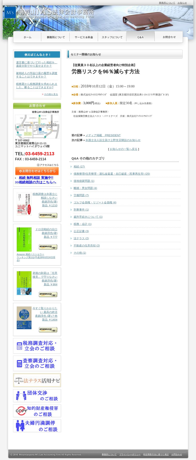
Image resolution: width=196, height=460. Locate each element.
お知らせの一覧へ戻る (123, 149)
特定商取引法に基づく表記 (156, 454)
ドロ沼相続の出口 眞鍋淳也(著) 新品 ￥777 (37, 244)
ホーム (27, 37)
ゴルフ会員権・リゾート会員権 (95, 202)
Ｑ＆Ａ (140, 37)
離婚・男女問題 (85, 188)
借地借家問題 (84, 180)
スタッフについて (112, 37)
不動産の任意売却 (87, 245)
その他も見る (51, 94)
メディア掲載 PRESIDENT (103, 135)
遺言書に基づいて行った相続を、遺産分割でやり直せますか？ (36, 64)
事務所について (167, 2)
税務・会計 (83, 224)
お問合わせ (169, 37)
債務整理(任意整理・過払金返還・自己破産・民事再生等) (112, 173)
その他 (80, 252)
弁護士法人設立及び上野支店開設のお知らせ (113, 140)
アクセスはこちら (37, 165)
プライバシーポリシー (130, 454)
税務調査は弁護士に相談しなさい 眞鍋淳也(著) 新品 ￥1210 (37, 205)
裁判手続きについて (88, 216)
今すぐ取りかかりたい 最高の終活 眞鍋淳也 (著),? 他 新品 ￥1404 (37, 319)
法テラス (81, 238)
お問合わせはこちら (37, 171)
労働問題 (81, 195)
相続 (79, 166)
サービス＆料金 (84, 37)
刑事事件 (81, 209)
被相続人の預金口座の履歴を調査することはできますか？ (36, 75)
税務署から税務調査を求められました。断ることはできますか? (36, 85)
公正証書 (81, 231)
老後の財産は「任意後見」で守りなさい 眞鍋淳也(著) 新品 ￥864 (37, 284)
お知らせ (182, 2)
